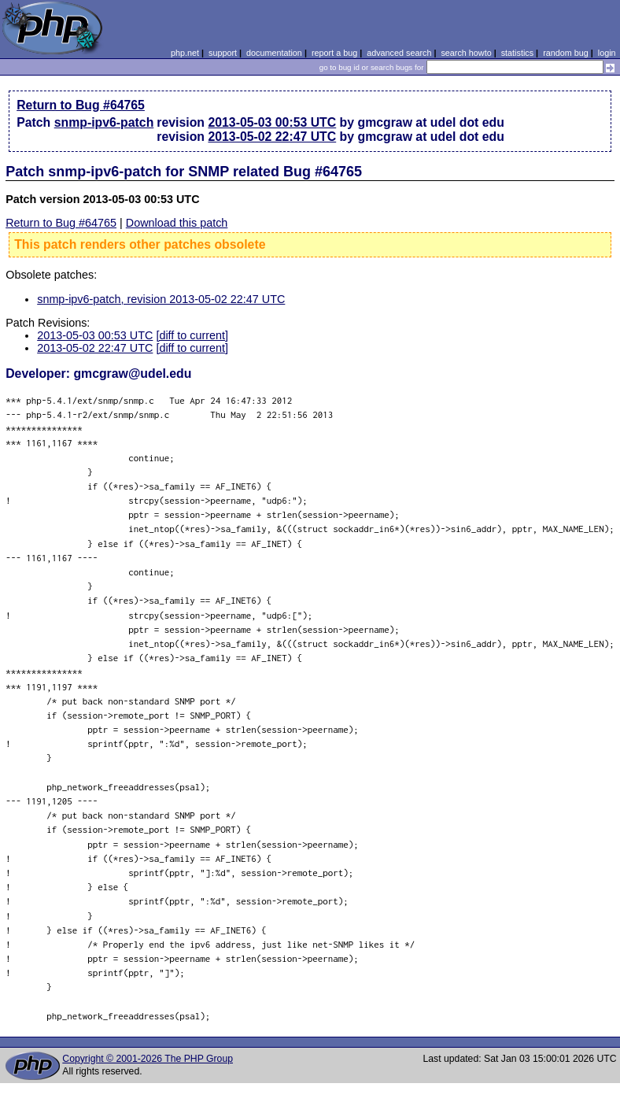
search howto (466, 52)
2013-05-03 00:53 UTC (272, 122)
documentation (274, 52)
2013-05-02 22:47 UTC (272, 136)
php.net (185, 52)
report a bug (334, 52)
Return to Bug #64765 (81, 105)
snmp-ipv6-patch (104, 122)
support (223, 52)
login (607, 52)
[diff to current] (192, 335)
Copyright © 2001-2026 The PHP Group (147, 1058)
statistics (517, 52)
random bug (566, 52)
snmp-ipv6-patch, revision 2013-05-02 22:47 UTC (161, 299)
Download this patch (177, 222)
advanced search (399, 52)
